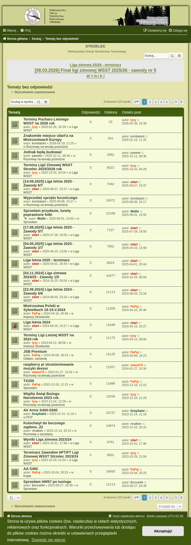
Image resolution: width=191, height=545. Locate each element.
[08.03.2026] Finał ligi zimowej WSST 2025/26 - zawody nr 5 (95, 70)
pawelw (37, 155)
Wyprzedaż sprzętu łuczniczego (50, 198)
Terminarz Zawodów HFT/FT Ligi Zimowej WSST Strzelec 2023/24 (51, 454)
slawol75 (38, 372)
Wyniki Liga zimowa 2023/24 (47, 439)
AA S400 (30, 469)
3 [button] (155, 102)
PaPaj (36, 313)
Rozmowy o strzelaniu (38, 434)
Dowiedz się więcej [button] (48, 540)
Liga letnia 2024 (36, 322)
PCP (29, 417)
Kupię (27, 476)
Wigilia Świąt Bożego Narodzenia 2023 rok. (41, 396)
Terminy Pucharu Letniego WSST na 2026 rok (46, 121)
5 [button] (167, 102)
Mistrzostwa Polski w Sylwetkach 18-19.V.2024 (44, 308)
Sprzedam (30, 222)
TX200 (28, 381)
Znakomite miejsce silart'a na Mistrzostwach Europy (48, 138)
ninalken (37, 430)
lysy (35, 127)
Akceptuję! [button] (163, 531)
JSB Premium (35, 351)
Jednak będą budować (42, 152)
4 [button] (161, 102)
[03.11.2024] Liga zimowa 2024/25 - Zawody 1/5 (44, 275)
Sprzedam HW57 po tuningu (47, 482)
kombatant (39, 143)
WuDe (41, 218)
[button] (136, 102)
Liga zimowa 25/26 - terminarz (95, 65)
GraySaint (39, 414)
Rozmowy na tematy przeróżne (47, 147)
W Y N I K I (96, 76)
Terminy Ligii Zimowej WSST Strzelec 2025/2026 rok (47, 167)
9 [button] (176, 102)
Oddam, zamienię (35, 358)
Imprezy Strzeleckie (36, 317)
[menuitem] (25, 30)
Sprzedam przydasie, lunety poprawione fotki (47, 213)
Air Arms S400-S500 (40, 410)
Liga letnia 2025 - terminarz (46, 260)
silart (35, 189)
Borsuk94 (38, 485)
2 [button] (150, 102)
